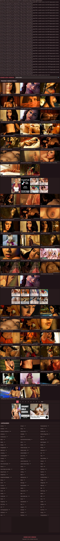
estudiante (4, 488)
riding (43, 447)
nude (23, 499)
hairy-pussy (24, 431)
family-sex (4, 496)
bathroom (4, 450)
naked (23, 488)
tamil (43, 466)
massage (24, 483)
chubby (3, 458)
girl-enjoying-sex (5, 510)
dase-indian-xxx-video (7, 469)
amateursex (4, 437)
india (23, 442)
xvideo (43, 502)
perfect (43, 429)
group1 (23, 426)
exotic (3, 491)
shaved (43, 461)
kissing (23, 458)
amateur (4, 429)
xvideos (43, 504)
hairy (23, 429)
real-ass (43, 439)
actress (3, 426)
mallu (23, 480)
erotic (3, 483)
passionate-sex (44, 426)
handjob (24, 434)
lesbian (23, 469)
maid (23, 475)
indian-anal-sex (25, 447)
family (3, 493)
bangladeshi (4, 447)
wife (42, 496)
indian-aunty (25, 450)
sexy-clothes (44, 458)
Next (42, 401)
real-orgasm (44, 442)
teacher (43, 472)
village (43, 480)
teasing (43, 475)
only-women (24, 502)
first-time (4, 504)
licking (23, 472)
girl (3, 507)
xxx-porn (43, 510)
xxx (42, 507)
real (42, 437)
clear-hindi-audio (6, 464)
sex (42, 453)
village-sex (44, 483)
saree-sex (43, 450)
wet (42, 488)
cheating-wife (5, 456)
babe (3, 439)
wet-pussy (44, 491)
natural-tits (24, 491)
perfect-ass (44, 431)
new (23, 493)
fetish (3, 499)
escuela (3, 485)
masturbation (25, 485)
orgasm (24, 507)
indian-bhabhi (25, 453)
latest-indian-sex (26, 461)
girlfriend (4, 512)
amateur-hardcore (6, 431)
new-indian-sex (25, 496)
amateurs (4, 434)
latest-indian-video (26, 464)
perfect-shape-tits (45, 434)
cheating (4, 453)
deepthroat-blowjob (6, 477)
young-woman (44, 515)
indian (23, 445)
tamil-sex (43, 469)
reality (43, 445)
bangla (3, 445)
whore (43, 493)
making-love (24, 477)
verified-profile (44, 477)
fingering (4, 502)
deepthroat (4, 475)
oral (23, 504)
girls (3, 515)
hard (23, 437)
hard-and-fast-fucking (27, 439)
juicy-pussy (24, 456)
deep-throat (5, 472)
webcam (43, 485)
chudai (3, 461)
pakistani (24, 515)
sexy (42, 456)
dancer (3, 466)
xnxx (42, 499)
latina (23, 466)
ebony (3, 480)
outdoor (23, 512)
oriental (23, 510)
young (43, 512)
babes (3, 442)
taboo (42, 464)
